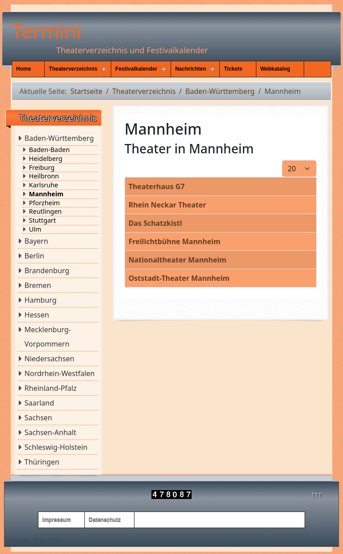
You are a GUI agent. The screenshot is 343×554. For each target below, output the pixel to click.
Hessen (37, 315)
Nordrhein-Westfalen (60, 373)
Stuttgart (42, 220)
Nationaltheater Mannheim (177, 260)
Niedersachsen (50, 359)
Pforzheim (44, 203)
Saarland (39, 403)
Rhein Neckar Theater (167, 205)
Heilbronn (44, 176)
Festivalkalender (136, 69)
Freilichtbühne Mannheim (175, 241)
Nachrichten (190, 69)
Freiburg (41, 168)
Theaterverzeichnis (73, 69)
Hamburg (41, 300)
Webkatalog (275, 69)
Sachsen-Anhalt (50, 432)
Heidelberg (46, 159)
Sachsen (38, 418)
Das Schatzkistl (155, 223)
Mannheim (46, 194)
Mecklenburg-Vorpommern (48, 337)
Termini (46, 30)
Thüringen (42, 462)
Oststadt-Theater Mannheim (179, 278)
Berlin (34, 256)
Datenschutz (105, 519)
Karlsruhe (43, 185)
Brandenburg (47, 270)
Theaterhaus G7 (157, 186)
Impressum (56, 519)
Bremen (38, 285)
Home (23, 69)
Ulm (35, 229)
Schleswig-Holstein (56, 447)
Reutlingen (45, 211)
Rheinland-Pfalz (51, 388)
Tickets (233, 69)
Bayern (36, 241)
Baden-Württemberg (59, 138)
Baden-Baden (49, 150)
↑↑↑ (316, 494)
